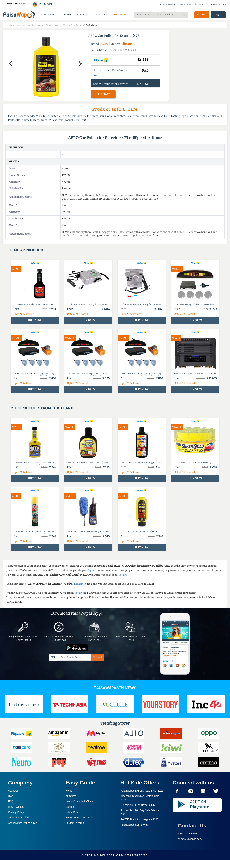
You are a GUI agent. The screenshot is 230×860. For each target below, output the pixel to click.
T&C (96, 75)
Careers (70, 806)
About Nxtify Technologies (22, 823)
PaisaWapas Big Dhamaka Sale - (141, 790)
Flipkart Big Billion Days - (137, 805)
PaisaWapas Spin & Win (134, 824)
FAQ (10, 801)
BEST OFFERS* (120, 14)
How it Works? (16, 806)
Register (201, 14)
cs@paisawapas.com (190, 839)
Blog (10, 796)
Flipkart (126, 43)
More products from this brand (41, 408)
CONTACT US (202, 4)
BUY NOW (103, 94)
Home (69, 790)
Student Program (75, 823)
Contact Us (192, 826)
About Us (13, 790)
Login (218, 14)
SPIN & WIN (42, 4)
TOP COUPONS (102, 14)
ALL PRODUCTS (47, 14)
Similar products (27, 250)
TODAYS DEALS (84, 14)
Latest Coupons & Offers (79, 801)
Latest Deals (73, 812)
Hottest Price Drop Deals (79, 817)
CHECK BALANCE (168, 4)
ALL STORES (65, 14)
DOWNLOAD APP (218, 4)
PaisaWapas (104, 855)
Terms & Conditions (19, 817)
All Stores (71, 796)
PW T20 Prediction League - (139, 819)
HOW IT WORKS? (186, 4)
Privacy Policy (16, 812)
